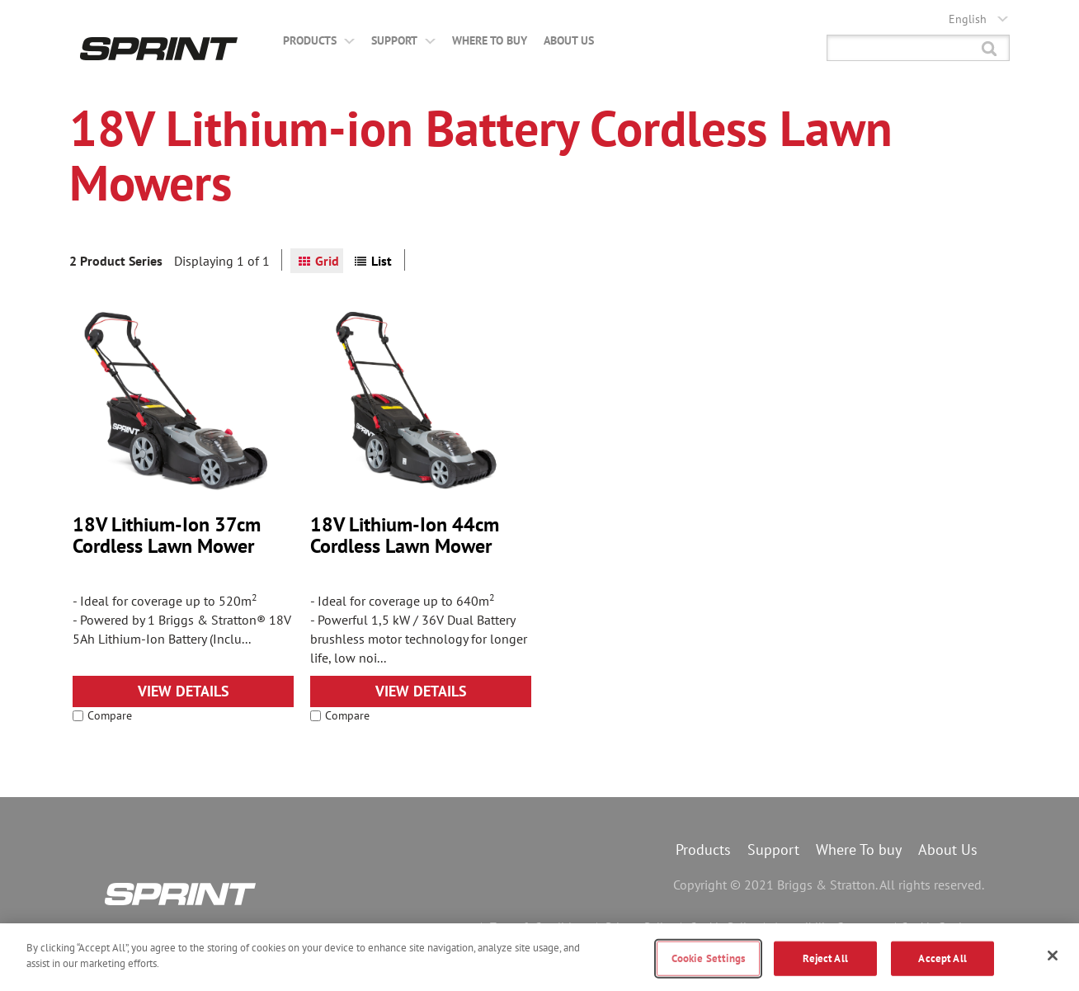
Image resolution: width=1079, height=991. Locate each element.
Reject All (825, 958)
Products (319, 40)
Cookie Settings (708, 958)
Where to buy (489, 40)
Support (403, 40)
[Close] (1052, 955)
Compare (102, 715)
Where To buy (859, 849)
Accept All (942, 958)
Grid (327, 260)
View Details (183, 691)
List (381, 260)
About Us (569, 40)
